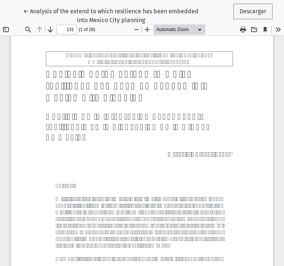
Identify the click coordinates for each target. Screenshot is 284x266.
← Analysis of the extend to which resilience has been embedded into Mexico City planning (111, 15)
